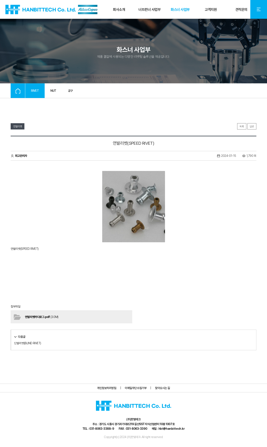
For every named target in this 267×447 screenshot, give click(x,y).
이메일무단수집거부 (135, 388)
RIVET (35, 90)
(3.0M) (41, 317)
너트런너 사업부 (149, 9)
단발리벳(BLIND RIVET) (27, 343)
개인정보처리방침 (106, 388)
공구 (70, 90)
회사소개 (119, 9)
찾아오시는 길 (162, 388)
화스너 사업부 (180, 9)
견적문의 (241, 9)
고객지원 (211, 9)
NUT (53, 90)
